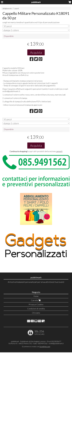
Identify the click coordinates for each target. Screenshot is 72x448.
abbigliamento (7, 8)
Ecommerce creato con (36, 442)
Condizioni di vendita (36, 404)
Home (36, 392)
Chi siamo (36, 408)
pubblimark (36, 2)
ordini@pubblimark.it (56, 439)
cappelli (16, 8)
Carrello (36, 396)
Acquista (36, 52)
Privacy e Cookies (36, 400)
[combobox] (35, 26)
